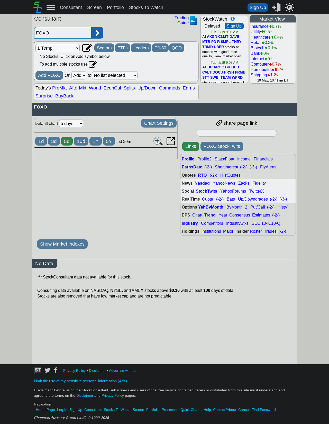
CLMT (223, 36)
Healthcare (261, 37)
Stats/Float (224, 159)
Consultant (71, 7)
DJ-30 (160, 48)
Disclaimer (97, 370)
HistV (283, 207)
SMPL (226, 41)
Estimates (261, 215)
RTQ (202, 175)
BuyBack (64, 96)
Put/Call (257, 207)
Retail (256, 42)
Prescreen (170, 409)
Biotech (257, 48)
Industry (190, 223)
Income (244, 159)
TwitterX (256, 191)
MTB (206, 41)
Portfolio (115, 7)
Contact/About (224, 409)
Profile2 (204, 159)
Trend (210, 215)
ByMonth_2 (236, 207)
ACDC (207, 67)
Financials (263, 159)
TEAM (226, 77)
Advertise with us (122, 370)
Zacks (243, 183)
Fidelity (259, 183)
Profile (188, 159)
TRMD (207, 47)
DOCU (218, 72)
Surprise (44, 96)
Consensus (239, 215)
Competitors (212, 223)
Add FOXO (49, 75)
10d (81, 141)
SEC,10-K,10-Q (266, 223)
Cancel (244, 409)
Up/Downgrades (253, 199)
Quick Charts (191, 409)
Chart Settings (158, 123)
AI (204, 36)
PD (213, 41)
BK (227, 67)
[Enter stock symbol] (62, 33)
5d (67, 141)
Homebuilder (262, 69)
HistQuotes (230, 175)
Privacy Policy (74, 370)
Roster (256, 231)
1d (41, 141)
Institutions (211, 231)
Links (190, 146)
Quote (207, 199)
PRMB (240, 72)
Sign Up (258, 7)
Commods (169, 88)
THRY (236, 41)
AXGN (212, 36)
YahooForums (233, 191)
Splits (129, 88)
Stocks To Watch (146, 7)
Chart (197, 215)
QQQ (177, 48)
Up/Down (147, 88)
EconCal (112, 88)
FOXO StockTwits (222, 146)
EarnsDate (192, 167)
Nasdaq (202, 183)
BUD (235, 67)
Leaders (141, 48)
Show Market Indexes (62, 244)
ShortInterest (226, 167)
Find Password (264, 409)
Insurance (260, 26)
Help (207, 409)
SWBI (215, 77)
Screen (94, 7)
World (95, 88)
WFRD (237, 77)
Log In (62, 409)
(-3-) (253, 167)
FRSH (229, 72)
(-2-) (208, 167)
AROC (219, 67)
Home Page (45, 409)
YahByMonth (210, 207)
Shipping (259, 75)
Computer (260, 64)
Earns (189, 88)
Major (228, 231)
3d (54, 141)
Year (223, 215)
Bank (255, 53)
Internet (257, 58)
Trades (270, 231)
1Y (96, 141)
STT (205, 77)
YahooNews (224, 183)
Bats (231, 199)
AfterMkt (77, 88)
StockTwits (206, 191)
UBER (219, 47)
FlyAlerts (268, 167)
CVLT (207, 72)
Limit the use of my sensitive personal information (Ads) (80, 381)
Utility (256, 31)
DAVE (234, 36)
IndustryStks (237, 223)
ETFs (122, 48)
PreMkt (59, 88)
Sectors (104, 48)
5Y (109, 141)
